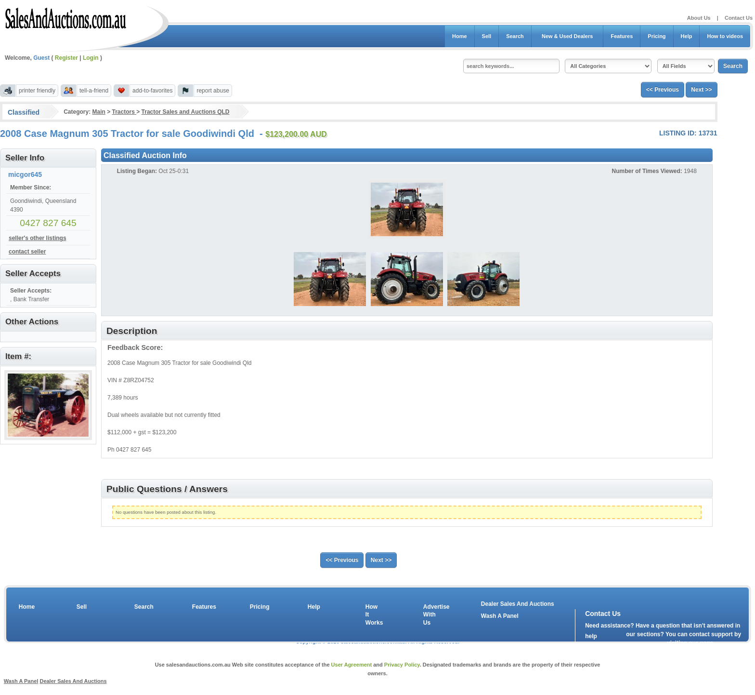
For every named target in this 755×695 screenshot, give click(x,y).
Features (622, 36)
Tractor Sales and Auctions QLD (186, 111)
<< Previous (662, 89)
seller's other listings (37, 238)
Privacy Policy (402, 665)
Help (686, 36)
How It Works (372, 615)
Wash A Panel (500, 616)
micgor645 (25, 174)
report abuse (212, 90)
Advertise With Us (430, 615)
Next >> (701, 89)
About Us (699, 18)
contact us (640, 645)
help (591, 636)
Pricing (656, 36)
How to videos (725, 36)
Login (91, 57)
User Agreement (351, 665)
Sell (487, 36)
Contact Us (739, 18)
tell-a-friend (93, 90)
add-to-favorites (152, 90)
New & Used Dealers (567, 36)
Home (459, 36)
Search (515, 36)
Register (66, 57)
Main (98, 111)
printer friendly (37, 90)
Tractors (124, 111)
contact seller (27, 251)
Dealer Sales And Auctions (517, 604)
